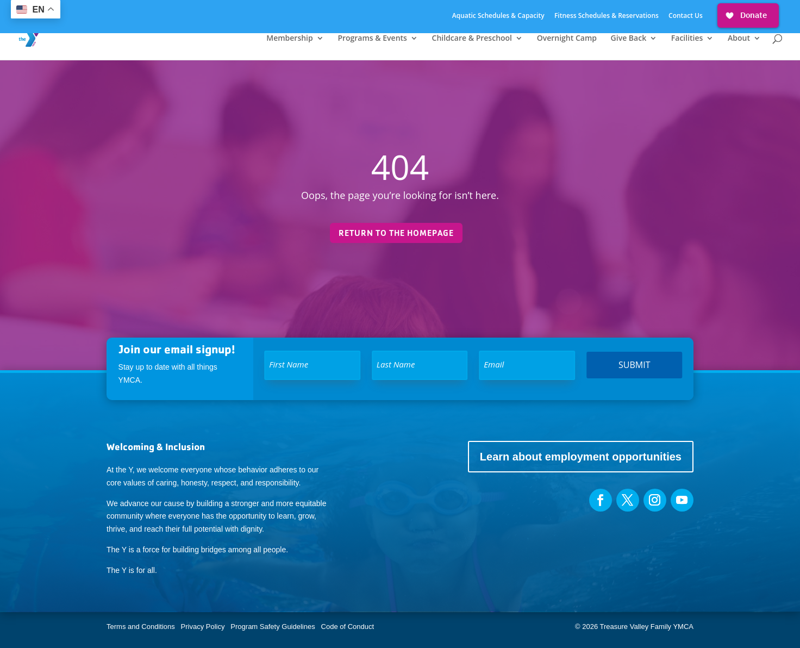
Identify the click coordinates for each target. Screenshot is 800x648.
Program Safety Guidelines (272, 626)
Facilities (687, 38)
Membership (289, 38)
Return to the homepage (396, 233)
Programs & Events (372, 38)
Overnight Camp (567, 38)
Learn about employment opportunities (581, 457)
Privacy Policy (203, 626)
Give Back (629, 38)
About (739, 38)
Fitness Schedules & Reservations (606, 16)
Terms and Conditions (141, 626)
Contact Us (685, 16)
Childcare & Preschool (472, 38)
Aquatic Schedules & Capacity (498, 16)
